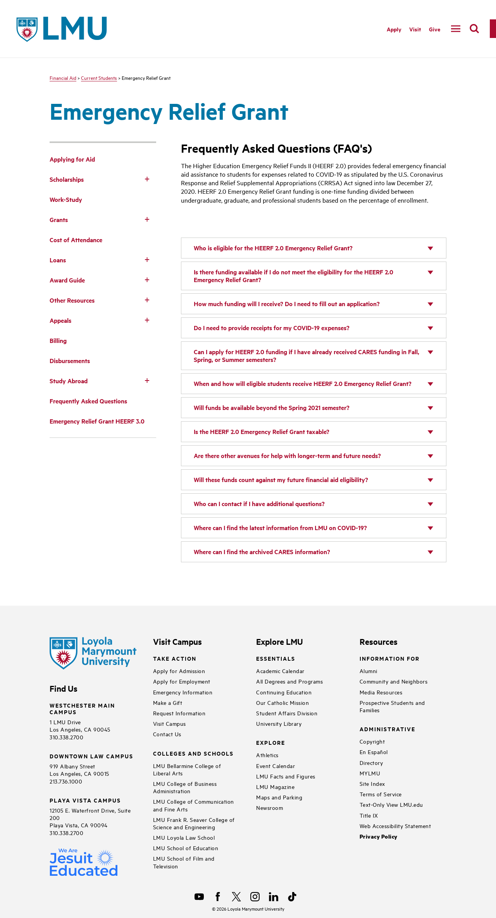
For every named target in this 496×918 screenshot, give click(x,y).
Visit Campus (169, 723)
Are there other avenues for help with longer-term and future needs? (287, 455)
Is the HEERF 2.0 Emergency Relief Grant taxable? (261, 431)
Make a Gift (168, 702)
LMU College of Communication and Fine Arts (193, 804)
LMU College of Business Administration (185, 787)
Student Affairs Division (286, 712)
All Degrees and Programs (289, 681)
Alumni (368, 670)
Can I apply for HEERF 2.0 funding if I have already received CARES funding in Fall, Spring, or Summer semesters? (306, 355)
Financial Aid (63, 77)
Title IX (369, 815)
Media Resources (381, 692)
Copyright (372, 741)
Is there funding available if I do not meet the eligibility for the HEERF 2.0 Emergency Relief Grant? (293, 275)
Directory (371, 762)
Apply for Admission (179, 670)
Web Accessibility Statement (395, 825)
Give (434, 29)
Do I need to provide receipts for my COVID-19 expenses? (272, 327)
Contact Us (167, 733)
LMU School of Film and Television (184, 861)
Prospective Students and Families (392, 706)
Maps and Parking (279, 797)
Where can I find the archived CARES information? (262, 551)
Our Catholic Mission (282, 702)
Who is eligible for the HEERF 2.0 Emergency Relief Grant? (273, 247)
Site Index (372, 783)
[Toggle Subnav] (147, 178)
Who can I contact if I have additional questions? (259, 503)
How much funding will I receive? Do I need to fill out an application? (287, 303)
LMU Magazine (275, 786)
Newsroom (269, 807)
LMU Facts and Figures (285, 776)
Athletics (267, 754)
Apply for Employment (181, 681)
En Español (374, 751)
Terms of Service (381, 793)
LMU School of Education (186, 847)
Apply (394, 29)
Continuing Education (284, 692)
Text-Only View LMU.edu (391, 804)
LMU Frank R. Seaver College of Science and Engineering (194, 823)
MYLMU (370, 773)
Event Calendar (275, 765)
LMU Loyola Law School (184, 837)
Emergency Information (183, 692)
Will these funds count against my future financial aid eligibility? (281, 479)
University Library (278, 723)
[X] (236, 896)
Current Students (99, 77)
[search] (474, 28)
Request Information (179, 712)
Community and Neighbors (394, 681)
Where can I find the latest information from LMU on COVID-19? (280, 527)
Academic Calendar (280, 670)
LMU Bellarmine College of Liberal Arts (187, 769)
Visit (415, 29)
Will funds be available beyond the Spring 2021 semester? (272, 407)
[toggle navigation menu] (455, 28)
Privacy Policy (379, 836)
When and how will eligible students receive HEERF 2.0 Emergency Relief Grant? (303, 383)
